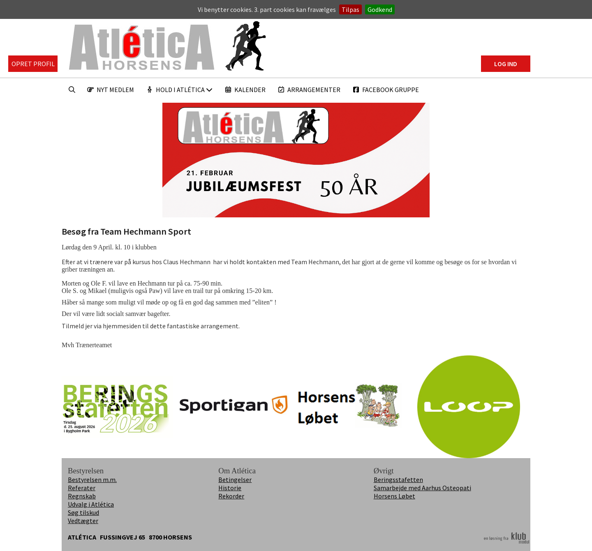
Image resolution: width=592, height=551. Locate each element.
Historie (229, 488)
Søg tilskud (83, 512)
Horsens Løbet (394, 496)
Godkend (380, 9)
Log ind (505, 64)
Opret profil (33, 64)
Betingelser (235, 479)
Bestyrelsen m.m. (92, 479)
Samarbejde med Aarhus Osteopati (422, 488)
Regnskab (82, 496)
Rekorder (231, 496)
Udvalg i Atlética (91, 504)
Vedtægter (83, 520)
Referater (81, 488)
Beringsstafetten (398, 479)
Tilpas (350, 9)
